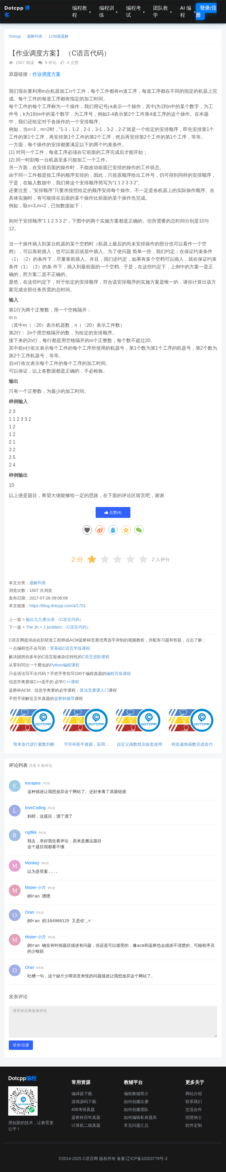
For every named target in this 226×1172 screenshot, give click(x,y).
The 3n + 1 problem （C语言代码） (58, 627)
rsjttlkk (31, 832)
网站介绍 (193, 1093)
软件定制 (193, 1125)
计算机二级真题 (86, 1125)
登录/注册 (206, 11)
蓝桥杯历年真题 (86, 1117)
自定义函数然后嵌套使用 (139, 744)
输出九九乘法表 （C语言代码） (55, 619)
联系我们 (193, 1101)
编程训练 (108, 11)
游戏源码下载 (84, 1101)
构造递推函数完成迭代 (192, 744)
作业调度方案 (46, 74)
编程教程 (81, 11)
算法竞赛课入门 (94, 690)
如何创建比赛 (136, 1101)
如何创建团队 (136, 1109)
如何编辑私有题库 (140, 1117)
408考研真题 (83, 1109)
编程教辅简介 (136, 1093)
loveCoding (35, 807)
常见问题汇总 (136, 1125)
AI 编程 (188, 11)
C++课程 (71, 681)
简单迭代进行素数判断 (33, 744)
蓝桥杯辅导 (64, 698)
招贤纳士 (193, 1117)
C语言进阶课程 (95, 656)
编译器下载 (82, 1093)
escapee (33, 783)
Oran (29, 912)
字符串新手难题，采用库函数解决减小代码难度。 (86, 744)
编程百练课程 (118, 673)
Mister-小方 (35, 887)
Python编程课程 (64, 665)
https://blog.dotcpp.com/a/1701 (57, 605)
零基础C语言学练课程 (70, 648)
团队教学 (162, 11)
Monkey (32, 863)
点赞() (113, 512)
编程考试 (135, 11)
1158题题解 (59, 36)
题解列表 (34, 36)
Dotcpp (15, 36)
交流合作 (193, 1109)
